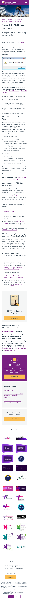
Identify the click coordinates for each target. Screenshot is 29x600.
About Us (9, 19)
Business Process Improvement (15, 196)
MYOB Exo (16, 42)
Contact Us (14, 376)
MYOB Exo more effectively (9, 230)
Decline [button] (17, 596)
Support (22, 42)
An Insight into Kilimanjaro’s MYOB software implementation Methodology (13, 395)
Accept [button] (11, 596)
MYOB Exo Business (9, 211)
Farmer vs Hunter (8, 390)
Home (3, 19)
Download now (14, 318)
